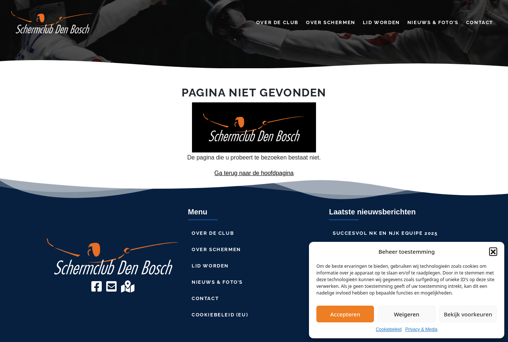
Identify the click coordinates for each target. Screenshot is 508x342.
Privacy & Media (421, 329)
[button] (493, 251)
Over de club (277, 22)
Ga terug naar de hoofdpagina (254, 173)
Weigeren (406, 314)
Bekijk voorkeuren (468, 314)
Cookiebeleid (388, 329)
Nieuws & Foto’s (433, 22)
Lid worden (381, 22)
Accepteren (345, 314)
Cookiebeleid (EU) (220, 315)
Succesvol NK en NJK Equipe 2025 (385, 233)
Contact (479, 22)
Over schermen (330, 22)
